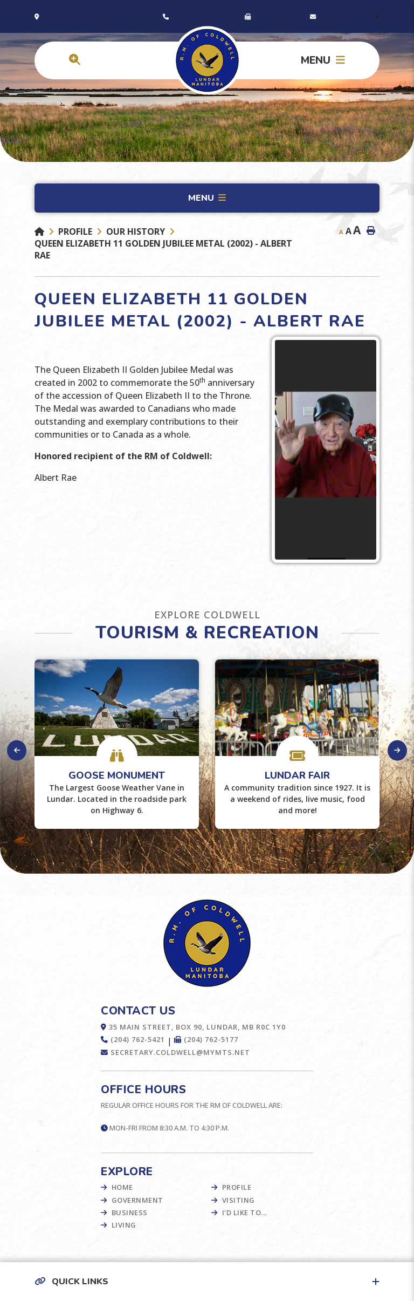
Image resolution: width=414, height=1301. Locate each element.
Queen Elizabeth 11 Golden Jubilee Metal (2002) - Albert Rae (163, 249)
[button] (207, 1281)
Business (130, 1212)
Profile (75, 231)
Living (124, 1225)
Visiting (238, 1200)
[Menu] (323, 60)
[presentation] (17, 750)
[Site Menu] (207, 198)
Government (137, 1200)
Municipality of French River (207, 60)
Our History (135, 231)
